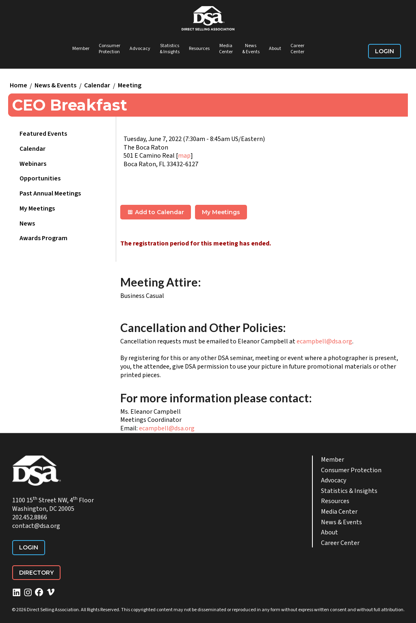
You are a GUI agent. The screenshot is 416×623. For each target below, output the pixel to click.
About (275, 48)
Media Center (226, 49)
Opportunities (40, 178)
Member (80, 48)
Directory (36, 572)
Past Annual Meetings (50, 193)
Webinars (33, 163)
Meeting (129, 85)
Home (18, 85)
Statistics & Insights (170, 49)
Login (384, 51)
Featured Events (43, 133)
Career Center (297, 49)
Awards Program (43, 238)
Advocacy (140, 48)
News (27, 223)
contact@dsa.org (36, 525)
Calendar (97, 85)
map (184, 155)
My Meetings (37, 208)
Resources (199, 48)
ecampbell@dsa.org (324, 341)
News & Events (251, 49)
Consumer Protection (109, 49)
